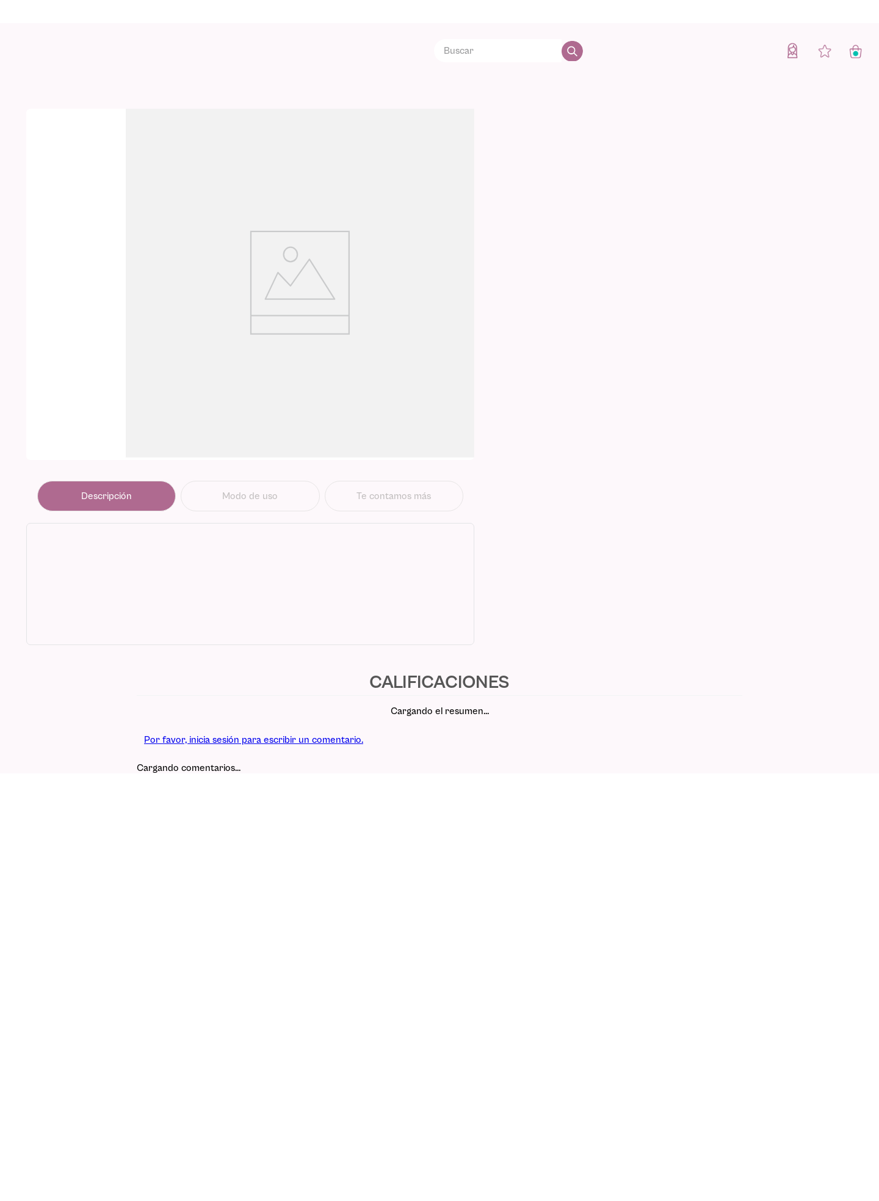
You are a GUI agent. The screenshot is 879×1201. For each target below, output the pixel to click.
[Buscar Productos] (572, 50)
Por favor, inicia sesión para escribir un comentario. (253, 740)
